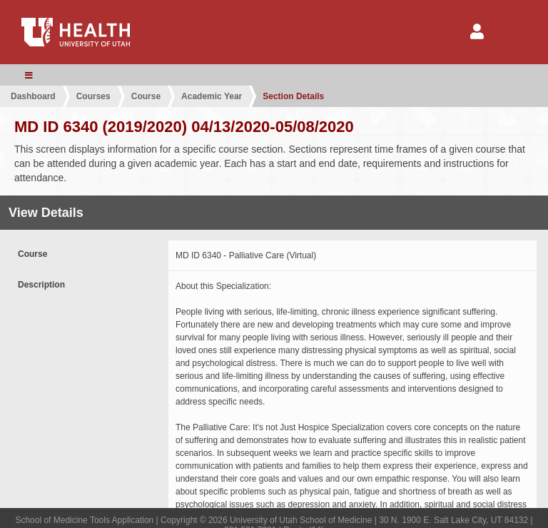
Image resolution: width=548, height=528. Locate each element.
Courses (93, 96)
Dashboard (33, 96)
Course (146, 96)
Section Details (293, 96)
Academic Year (211, 96)
